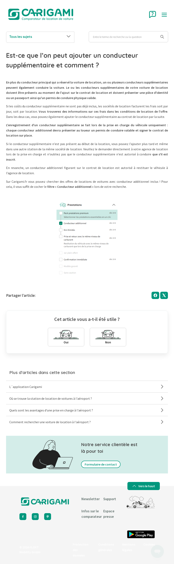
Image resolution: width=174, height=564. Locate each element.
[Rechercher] (128, 36)
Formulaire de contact (101, 464)
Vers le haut (143, 486)
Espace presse (108, 514)
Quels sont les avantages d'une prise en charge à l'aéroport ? (87, 410)
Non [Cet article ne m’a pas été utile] (108, 337)
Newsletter (90, 499)
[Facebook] (155, 295)
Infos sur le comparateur (91, 514)
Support (109, 499)
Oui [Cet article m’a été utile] (66, 337)
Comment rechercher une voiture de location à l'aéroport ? (87, 421)
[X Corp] (164, 295)
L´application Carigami (87, 386)
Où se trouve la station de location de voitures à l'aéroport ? (87, 398)
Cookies (149, 544)
